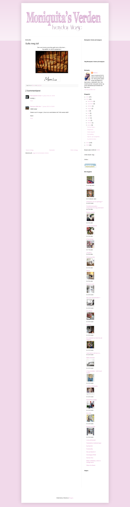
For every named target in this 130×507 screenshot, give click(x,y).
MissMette (89, 311)
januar (89, 125)
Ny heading (90, 134)
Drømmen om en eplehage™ (94, 201)
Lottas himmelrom (91, 226)
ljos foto (88, 413)
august (90, 108)
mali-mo (88, 324)
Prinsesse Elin (90, 257)
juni (89, 113)
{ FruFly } (89, 252)
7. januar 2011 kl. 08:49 (48, 106)
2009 (87, 145)
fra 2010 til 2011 (91, 139)
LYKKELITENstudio (92, 386)
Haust (88, 270)
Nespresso (90, 129)
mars (89, 120)
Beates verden (90, 212)
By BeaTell (89, 446)
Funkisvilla (89, 449)
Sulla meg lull (91, 132)
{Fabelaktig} (89, 239)
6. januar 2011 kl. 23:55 (48, 95)
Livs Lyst (89, 188)
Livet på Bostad (90, 440)
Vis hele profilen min (89, 89)
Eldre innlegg (74, 150)
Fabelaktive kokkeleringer (93, 443)
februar (90, 122)
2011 (87, 99)
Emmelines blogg (91, 399)
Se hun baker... (91, 127)
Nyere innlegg (29, 150)
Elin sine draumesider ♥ (93, 297)
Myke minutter (90, 357)
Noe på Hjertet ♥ (91, 452)
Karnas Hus (89, 458)
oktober (90, 106)
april (89, 118)
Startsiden (52, 150)
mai (89, 115)
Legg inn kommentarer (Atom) (40, 153)
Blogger (71, 498)
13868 (98, 150)
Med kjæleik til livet (35, 95)
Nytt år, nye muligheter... (93, 136)
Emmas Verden (90, 426)
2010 (87, 142)
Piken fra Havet (90, 465)
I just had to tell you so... (93, 353)
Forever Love (90, 284)
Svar (31, 101)
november (90, 103)
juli (88, 111)
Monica (95, 72)
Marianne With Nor (35, 106)
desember (90, 101)
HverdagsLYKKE (91, 455)
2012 (87, 97)
